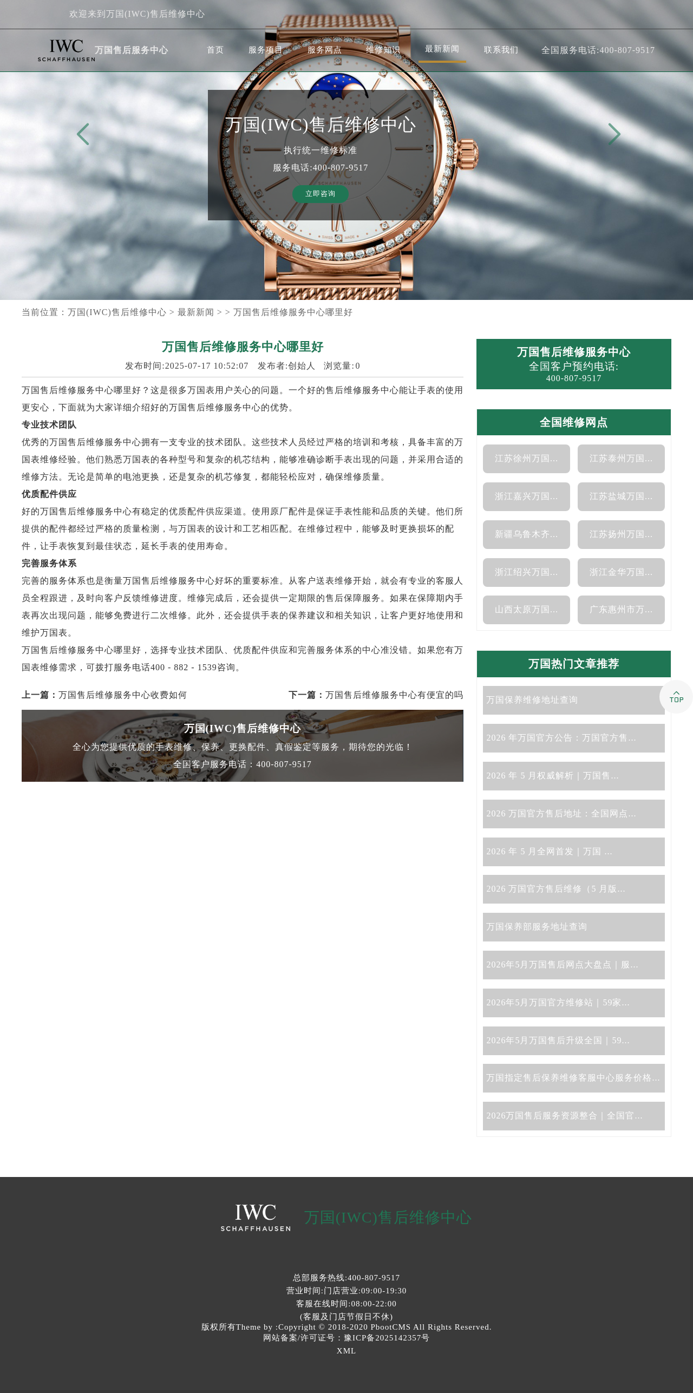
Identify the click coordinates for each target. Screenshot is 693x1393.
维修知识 (383, 49)
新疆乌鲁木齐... (526, 534)
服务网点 (325, 49)
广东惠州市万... (621, 609)
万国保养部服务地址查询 (536, 926)
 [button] (80, 134)
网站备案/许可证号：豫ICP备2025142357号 (346, 1337)
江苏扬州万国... (621, 534)
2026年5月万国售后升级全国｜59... (558, 1040)
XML (346, 1350)
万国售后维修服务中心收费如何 (122, 694)
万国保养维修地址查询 (532, 699)
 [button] (612, 134)
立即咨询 (320, 194)
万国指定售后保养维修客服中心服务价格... (573, 1077)
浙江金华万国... (621, 572)
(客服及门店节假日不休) (346, 1316)
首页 (215, 49)
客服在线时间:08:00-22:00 (346, 1303)
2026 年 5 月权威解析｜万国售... (552, 775)
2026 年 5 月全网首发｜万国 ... (549, 851)
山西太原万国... (526, 609)
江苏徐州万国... (526, 458)
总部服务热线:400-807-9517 (346, 1277)
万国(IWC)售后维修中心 (117, 312)
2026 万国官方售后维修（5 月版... (555, 888)
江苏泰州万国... (621, 458)
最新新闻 (442, 48)
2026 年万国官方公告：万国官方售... (561, 737)
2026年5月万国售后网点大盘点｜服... (562, 964)
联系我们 (501, 49)
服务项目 (266, 49)
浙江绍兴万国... (526, 572)
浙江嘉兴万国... (526, 496)
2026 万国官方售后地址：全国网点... (561, 813)
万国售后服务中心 (131, 50)
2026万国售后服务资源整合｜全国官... (564, 1115)
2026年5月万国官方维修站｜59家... (558, 1002)
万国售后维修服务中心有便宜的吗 (394, 694)
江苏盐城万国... (621, 496)
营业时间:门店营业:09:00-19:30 (346, 1290)
